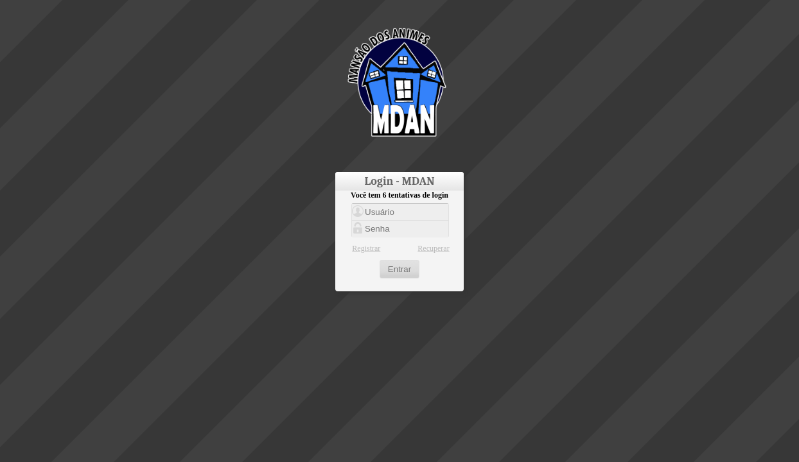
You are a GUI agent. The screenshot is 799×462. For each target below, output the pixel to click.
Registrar (366, 248)
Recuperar (433, 248)
